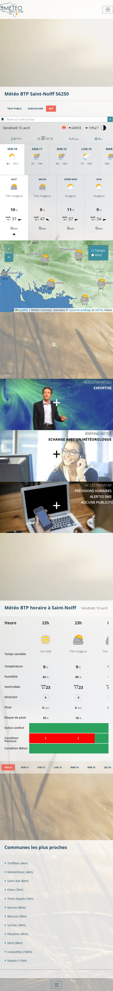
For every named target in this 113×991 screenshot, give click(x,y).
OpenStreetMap (80, 310)
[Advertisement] (58, 52)
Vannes (15, 907)
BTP (51, 108)
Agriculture (35, 108)
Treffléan (16, 863)
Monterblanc (18, 872)
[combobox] (59, 119)
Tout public (14, 108)
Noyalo (15, 961)
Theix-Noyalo (18, 899)
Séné (13, 943)
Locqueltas (18, 952)
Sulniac (15, 925)
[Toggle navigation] (108, 9)
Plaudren (16, 934)
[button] (45, 260)
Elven (13, 890)
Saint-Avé (16, 881)
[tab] (8, 767)
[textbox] (59, 119)
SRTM (99, 310)
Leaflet (21, 310)
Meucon (15, 916)
